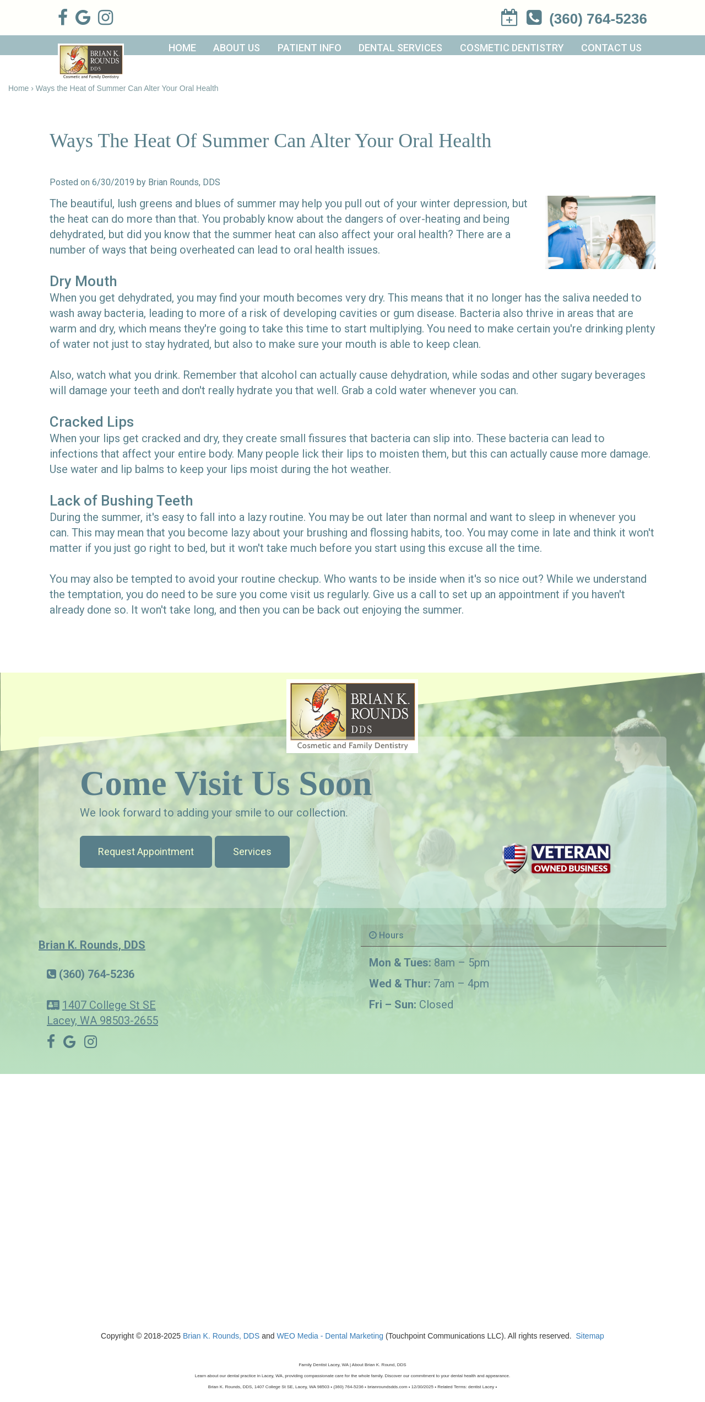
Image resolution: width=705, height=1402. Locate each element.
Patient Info (309, 47)
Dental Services (400, 47)
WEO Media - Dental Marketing (329, 1335)
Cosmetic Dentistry (512, 47)
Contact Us (611, 47)
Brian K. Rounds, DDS (92, 945)
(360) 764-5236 (96, 974)
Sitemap (590, 1335)
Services (252, 851)
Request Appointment (146, 851)
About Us (236, 47)
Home (182, 47)
